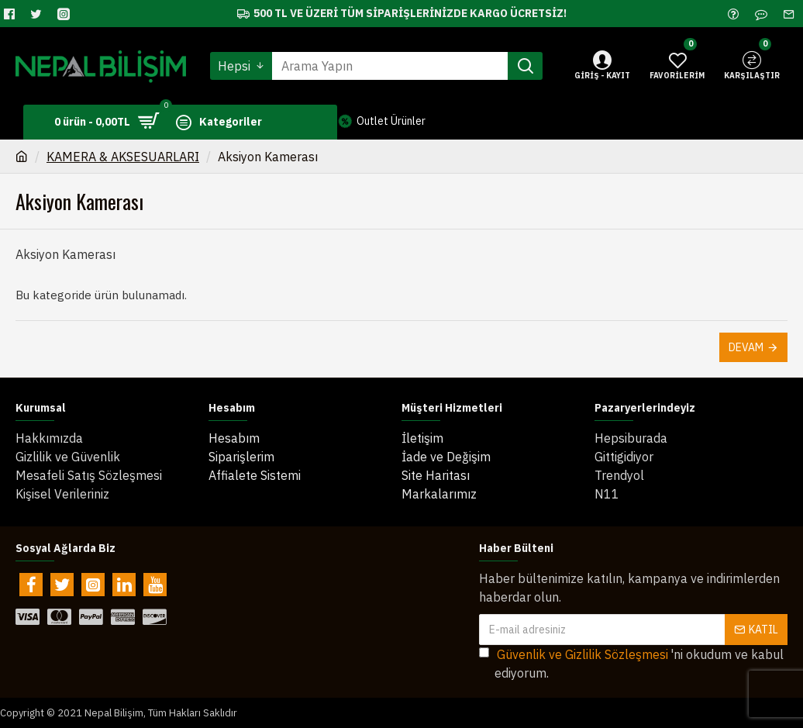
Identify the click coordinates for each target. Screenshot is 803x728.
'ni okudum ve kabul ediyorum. (631, 663)
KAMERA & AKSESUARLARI (123, 156)
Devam (746, 347)
